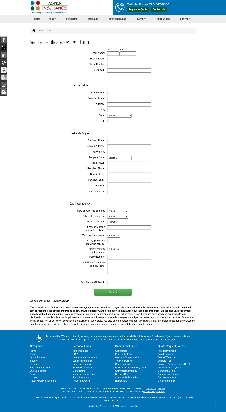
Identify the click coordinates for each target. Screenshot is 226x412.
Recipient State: (97, 157)
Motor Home (79, 371)
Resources (35, 364)
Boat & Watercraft (167, 357)
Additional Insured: (95, 221)
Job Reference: (97, 191)
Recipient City (98, 151)
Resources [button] (164, 19)
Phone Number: (97, 64)
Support (34, 361)
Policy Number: (97, 257)
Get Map (162, 388)
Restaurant (121, 381)
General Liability (123, 354)
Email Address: (97, 58)
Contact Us (159, 9)
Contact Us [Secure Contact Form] (151, 388)
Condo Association (167, 377)
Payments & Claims (40, 367)
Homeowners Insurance (85, 357)
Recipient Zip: (98, 163)
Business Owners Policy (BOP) (131, 367)
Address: (100, 104)
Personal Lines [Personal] (82, 346)
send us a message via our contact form (155, 339)
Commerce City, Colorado (55, 397)
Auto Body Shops (167, 351)
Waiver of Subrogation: (93, 235)
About (33, 354)
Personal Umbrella (82, 367)
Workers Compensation (127, 357)
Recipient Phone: (96, 168)
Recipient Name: (96, 140)
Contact (34, 377)
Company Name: (96, 98)
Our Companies (38, 371)
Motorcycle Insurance (84, 374)
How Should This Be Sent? (91, 211)
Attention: (100, 185)
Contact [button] (186, 19)
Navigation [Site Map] (36, 346)
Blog (32, 374)
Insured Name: (97, 92)
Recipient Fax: (97, 174)
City (103, 109)
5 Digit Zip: (99, 70)
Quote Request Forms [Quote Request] (171, 346)
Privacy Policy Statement (43, 381)
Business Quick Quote (169, 367)
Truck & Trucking (124, 361)
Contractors (121, 351)
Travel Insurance (81, 381)
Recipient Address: (95, 146)
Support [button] (143, 19)
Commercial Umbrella (126, 377)
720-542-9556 (159, 4)
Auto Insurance (80, 351)
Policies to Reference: (93, 216)
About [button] (53, 19)
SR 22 (76, 354)
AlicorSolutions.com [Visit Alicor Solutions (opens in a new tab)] (103, 406)
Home (37, 19)
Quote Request (38, 357)
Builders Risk (122, 374)
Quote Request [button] (118, 19)
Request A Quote (137, 9)
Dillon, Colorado (75, 397)
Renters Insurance (82, 364)
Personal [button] (72, 19)
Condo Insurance (167, 381)
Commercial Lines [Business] (126, 346)
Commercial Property (126, 371)
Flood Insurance (81, 377)
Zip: (103, 120)
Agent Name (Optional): (93, 282)
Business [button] (94, 19)
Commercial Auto (124, 364)
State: (102, 115)
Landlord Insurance (83, 361)
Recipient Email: (96, 180)
